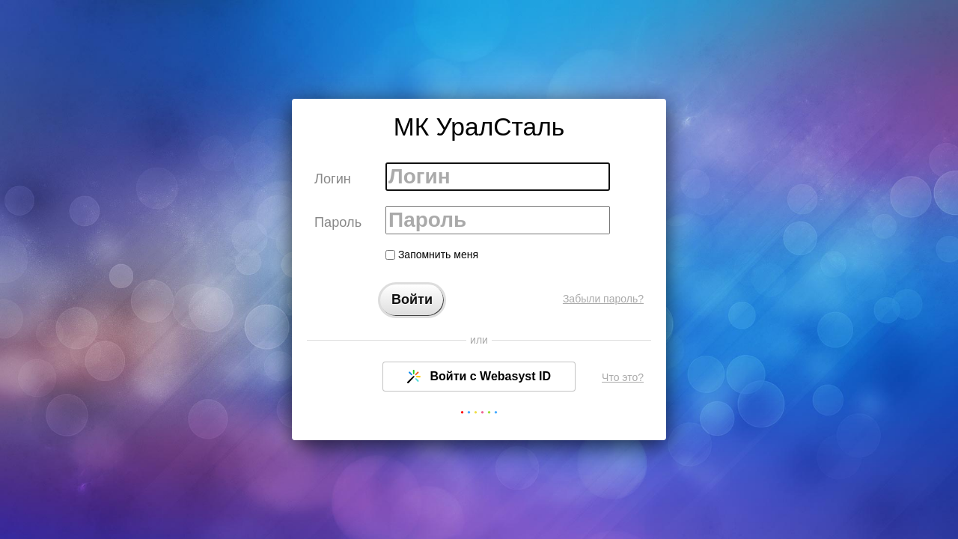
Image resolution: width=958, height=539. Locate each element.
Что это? (623, 377)
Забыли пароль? (603, 298)
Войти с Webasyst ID (479, 376)
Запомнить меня (431, 255)
